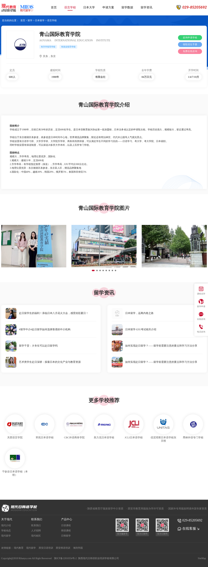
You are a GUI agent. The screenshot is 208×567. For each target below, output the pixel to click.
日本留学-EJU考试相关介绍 (134, 329)
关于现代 (6, 519)
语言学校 (70, 8)
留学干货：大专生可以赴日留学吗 (31, 345)
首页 (54, 7)
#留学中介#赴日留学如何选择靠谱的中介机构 (37, 329)
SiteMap (202, 558)
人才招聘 (36, 530)
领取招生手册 (190, 44)
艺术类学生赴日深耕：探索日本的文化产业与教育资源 (43, 362)
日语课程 (66, 525)
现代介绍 (6, 525)
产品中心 (66, 519)
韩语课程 (66, 530)
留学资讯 (146, 7)
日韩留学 (66, 535)
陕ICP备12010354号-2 (65, 558)
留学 (30, 20)
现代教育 (18, 548)
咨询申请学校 (190, 37)
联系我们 (36, 519)
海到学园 (78, 548)
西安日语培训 (46, 548)
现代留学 (6, 535)
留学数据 (127, 7)
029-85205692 (189, 520)
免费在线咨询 (190, 51)
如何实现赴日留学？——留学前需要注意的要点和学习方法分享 (154, 345)
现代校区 (36, 535)
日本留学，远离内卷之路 (133, 313)
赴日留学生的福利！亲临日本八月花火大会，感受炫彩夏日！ (46, 313)
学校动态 (6, 530)
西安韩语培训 (63, 548)
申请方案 (108, 7)
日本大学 (89, 7)
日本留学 (40, 20)
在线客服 (188, 528)
